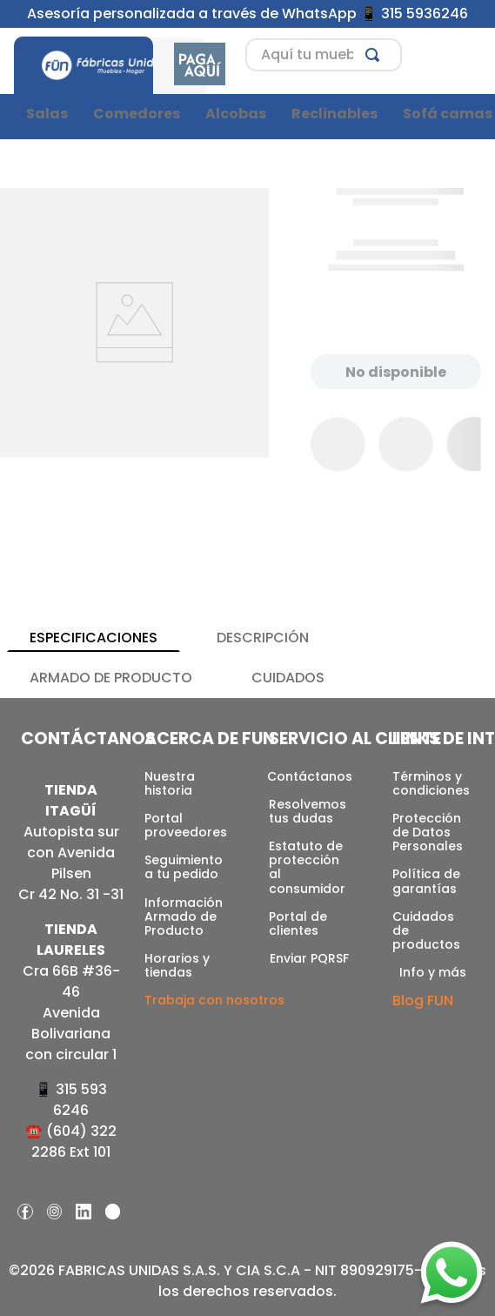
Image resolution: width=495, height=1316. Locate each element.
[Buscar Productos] (375, 55)
